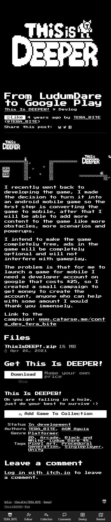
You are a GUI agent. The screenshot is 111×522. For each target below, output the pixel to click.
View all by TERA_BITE (27, 502)
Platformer (43, 433)
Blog (27, 506)
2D (31, 437)
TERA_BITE (87, 117)
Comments (64, 517)
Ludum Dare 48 (69, 440)
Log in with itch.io (37, 472)
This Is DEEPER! (27, 109)
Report (47, 502)
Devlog (83, 517)
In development (49, 424)
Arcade (49, 437)
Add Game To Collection (55, 414)
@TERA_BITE (22, 121)
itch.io (8, 502)
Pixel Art (42, 443)
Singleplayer (83, 446)
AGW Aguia (75, 428)
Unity (36, 449)
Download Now (23, 376)
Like (15, 117)
